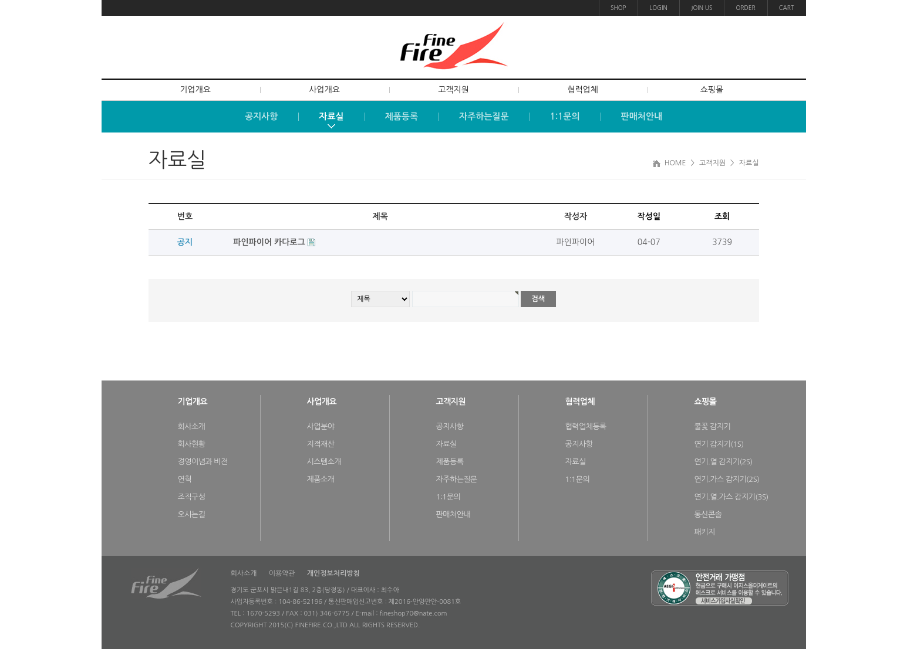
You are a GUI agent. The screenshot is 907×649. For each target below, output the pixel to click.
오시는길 (191, 514)
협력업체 (582, 90)
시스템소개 (324, 461)
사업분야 (321, 426)
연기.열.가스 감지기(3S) (731, 497)
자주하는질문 (456, 479)
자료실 (446, 444)
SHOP (618, 8)
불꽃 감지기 (712, 426)
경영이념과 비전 (203, 461)
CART (786, 8)
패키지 (704, 532)
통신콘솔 (708, 514)
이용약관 (282, 573)
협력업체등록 (585, 426)
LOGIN (658, 8)
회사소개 (191, 426)
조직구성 (191, 497)
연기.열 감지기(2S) (723, 461)
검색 (538, 299)
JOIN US (702, 8)
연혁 (184, 479)
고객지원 (453, 90)
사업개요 (324, 90)
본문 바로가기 (0, 0)
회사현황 (191, 444)
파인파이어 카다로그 (270, 242)
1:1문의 (448, 497)
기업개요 (195, 90)
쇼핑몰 (711, 90)
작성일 (649, 216)
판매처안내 (453, 514)
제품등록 (450, 461)
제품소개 (321, 479)
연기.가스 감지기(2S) (727, 479)
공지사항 (450, 426)
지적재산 (321, 444)
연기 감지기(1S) (719, 444)
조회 (722, 216)
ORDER (745, 8)
